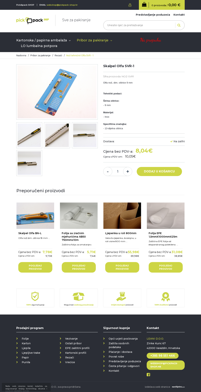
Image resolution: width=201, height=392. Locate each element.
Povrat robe (116, 356)
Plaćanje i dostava (120, 352)
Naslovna (21, 55)
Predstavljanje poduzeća (153, 14)
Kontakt (179, 14)
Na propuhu (150, 40)
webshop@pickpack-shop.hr (62, 5)
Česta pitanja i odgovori (124, 366)
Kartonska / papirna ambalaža (41, 40)
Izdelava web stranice (157, 386)
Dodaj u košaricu (159, 171)
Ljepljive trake (31, 352)
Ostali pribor (73, 343)
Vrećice (70, 362)
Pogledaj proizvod (35, 267)
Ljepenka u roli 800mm (120, 233)
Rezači (58, 55)
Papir (25, 357)
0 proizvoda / (166, 5)
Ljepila (26, 348)
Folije (25, 338)
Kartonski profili (75, 352)
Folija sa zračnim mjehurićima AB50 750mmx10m (74, 236)
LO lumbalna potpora (39, 46)
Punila (26, 362)
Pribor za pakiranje (92, 40)
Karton (26, 343)
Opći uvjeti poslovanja (123, 338)
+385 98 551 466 (162, 355)
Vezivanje (71, 338)
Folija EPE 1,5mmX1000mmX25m (163, 235)
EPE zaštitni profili (77, 348)
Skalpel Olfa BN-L (30, 233)
